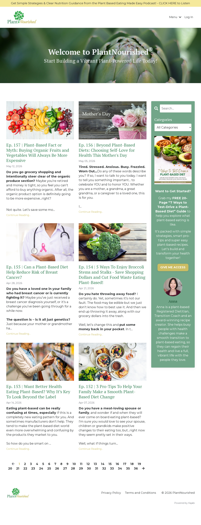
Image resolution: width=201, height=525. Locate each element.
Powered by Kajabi (184, 517)
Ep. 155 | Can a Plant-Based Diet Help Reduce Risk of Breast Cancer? (39, 279)
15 (110, 474)
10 (73, 474)
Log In (189, 21)
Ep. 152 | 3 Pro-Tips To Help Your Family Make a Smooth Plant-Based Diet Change (108, 400)
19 (140, 474)
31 (101, 478)
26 (60, 478)
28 (77, 478)
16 (118, 474)
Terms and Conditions (140, 507)
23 (36, 478)
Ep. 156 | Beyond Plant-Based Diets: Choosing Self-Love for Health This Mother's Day (109, 155)
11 (80, 474)
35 (133, 478)
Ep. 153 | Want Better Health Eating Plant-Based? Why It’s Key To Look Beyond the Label (37, 400)
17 (125, 474)
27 (69, 478)
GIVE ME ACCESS (173, 272)
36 (141, 478)
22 (28, 478)
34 (125, 478)
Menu (175, 21)
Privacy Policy (111, 507)
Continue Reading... (18, 221)
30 (93, 478)
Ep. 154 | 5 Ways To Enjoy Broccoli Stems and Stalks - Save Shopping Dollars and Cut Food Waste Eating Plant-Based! (112, 282)
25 (52, 478)
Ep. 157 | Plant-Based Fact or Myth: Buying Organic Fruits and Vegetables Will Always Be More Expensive (38, 158)
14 (103, 474)
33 (117, 478)
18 (133, 474)
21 (20, 478)
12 (88, 474)
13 (95, 474)
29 (85, 478)
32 (109, 478)
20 (12, 478)
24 (44, 478)
